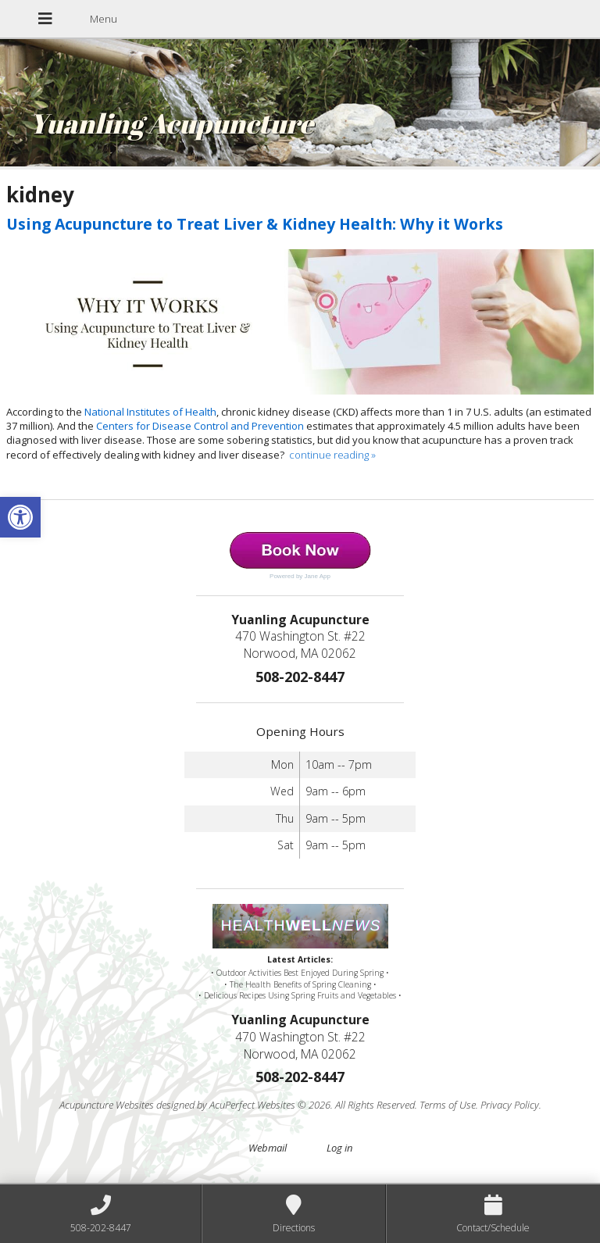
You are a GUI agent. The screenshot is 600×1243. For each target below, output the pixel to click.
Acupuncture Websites (106, 1105)
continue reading (332, 455)
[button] (20, 517)
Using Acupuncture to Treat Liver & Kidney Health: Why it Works (254, 223)
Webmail (267, 1148)
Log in (339, 1148)
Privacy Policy (509, 1105)
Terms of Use (448, 1105)
